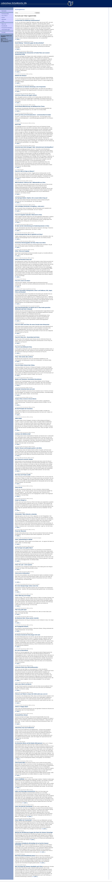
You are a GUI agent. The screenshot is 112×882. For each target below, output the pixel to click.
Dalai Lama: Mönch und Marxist (23, 684)
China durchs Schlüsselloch (22, 573)
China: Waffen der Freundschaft (23, 820)
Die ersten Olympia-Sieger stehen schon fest (26, 585)
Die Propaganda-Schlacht (21, 626)
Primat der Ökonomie (20, 531)
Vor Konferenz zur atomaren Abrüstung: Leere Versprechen (30, 86)
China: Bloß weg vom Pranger (22, 595)
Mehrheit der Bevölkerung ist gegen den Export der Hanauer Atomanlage (34, 832)
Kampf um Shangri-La (20, 500)
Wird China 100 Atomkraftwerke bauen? (25, 855)
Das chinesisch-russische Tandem (24, 459)
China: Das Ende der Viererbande (23, 806)
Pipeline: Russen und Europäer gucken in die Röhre (28, 448)
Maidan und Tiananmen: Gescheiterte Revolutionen (28, 379)
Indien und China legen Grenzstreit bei (25, 791)
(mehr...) (18, 39)
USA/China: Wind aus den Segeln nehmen (26, 95)
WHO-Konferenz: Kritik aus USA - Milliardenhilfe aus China (30, 182)
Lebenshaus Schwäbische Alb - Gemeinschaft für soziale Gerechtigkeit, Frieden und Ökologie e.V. (13, 4)
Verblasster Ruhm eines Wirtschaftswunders (26, 667)
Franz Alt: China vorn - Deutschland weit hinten (27, 337)
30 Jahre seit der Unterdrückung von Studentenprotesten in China (32, 226)
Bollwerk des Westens (21, 75)
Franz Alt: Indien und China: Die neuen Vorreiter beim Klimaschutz (32, 324)
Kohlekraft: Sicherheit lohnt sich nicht (25, 389)
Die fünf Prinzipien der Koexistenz (24, 408)
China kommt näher (20, 762)
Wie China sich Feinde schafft (22, 474)
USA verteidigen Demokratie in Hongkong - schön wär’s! (29, 206)
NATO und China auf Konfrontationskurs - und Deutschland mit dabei (33, 114)
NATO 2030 (18, 124)
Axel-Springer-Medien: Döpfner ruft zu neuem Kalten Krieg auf (31, 198)
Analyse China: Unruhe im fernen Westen (25, 398)
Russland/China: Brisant (21, 715)
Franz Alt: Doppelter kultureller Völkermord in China (28, 214)
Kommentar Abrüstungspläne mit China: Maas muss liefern (30, 242)
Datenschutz (58, 880)
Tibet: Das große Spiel (21, 609)
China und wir (18, 487)
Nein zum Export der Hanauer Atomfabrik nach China (28, 866)
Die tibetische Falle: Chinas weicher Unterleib (27, 618)
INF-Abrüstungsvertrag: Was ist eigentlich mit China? (29, 234)
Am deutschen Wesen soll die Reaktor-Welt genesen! (28, 743)
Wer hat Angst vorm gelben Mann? (24, 547)
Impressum (53, 880)
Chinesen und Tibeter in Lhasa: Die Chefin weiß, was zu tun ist (31, 694)
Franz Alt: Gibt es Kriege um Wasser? (24, 171)
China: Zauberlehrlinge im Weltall (23, 539)
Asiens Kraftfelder (19, 779)
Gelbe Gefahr (18, 418)
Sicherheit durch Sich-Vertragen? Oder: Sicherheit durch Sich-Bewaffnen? (34, 147)
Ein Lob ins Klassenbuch (21, 650)
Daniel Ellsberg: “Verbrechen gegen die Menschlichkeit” (29, 43)
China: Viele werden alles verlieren (24, 356)
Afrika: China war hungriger (22, 251)
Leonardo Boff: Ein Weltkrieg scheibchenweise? (27, 20)
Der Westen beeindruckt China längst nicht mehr (27, 634)
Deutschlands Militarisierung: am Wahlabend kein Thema (29, 106)
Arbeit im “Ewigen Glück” (21, 706)
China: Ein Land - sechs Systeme (23, 564)
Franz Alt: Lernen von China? (22, 280)
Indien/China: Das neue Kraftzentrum (24, 727)
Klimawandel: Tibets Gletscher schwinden (26, 514)
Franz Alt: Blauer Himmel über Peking (24, 365)
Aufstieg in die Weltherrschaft (22, 434)
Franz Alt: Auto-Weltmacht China (23, 347)
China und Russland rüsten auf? (23, 259)
